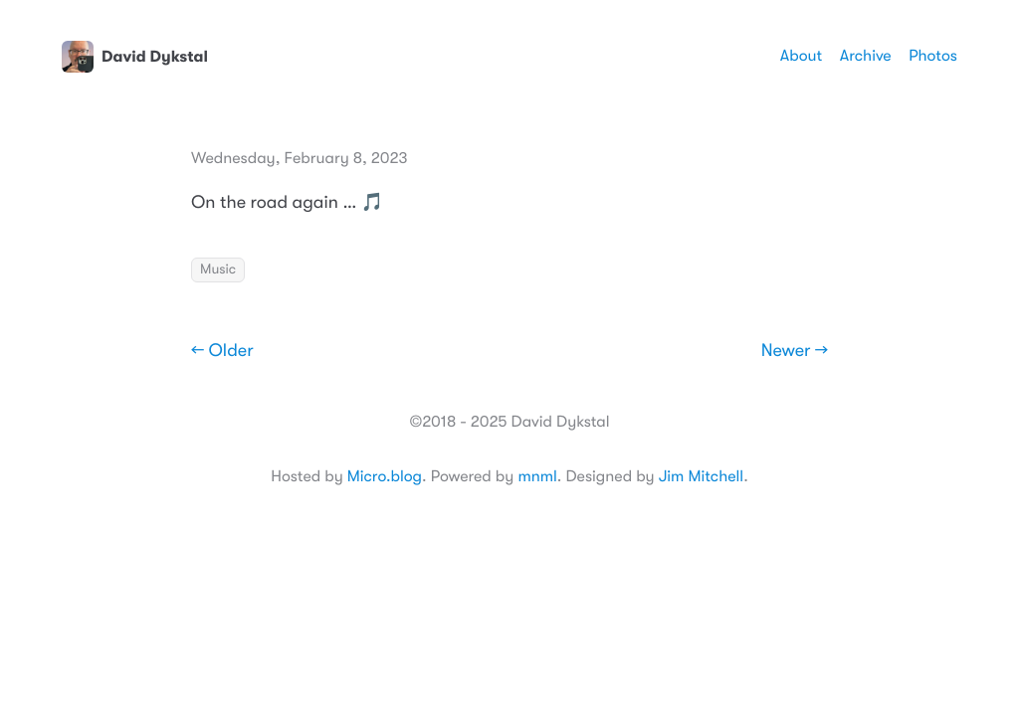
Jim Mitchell (701, 476)
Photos (933, 56)
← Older (222, 351)
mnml (536, 476)
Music (218, 269)
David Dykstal (135, 57)
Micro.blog (384, 476)
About (801, 56)
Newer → (794, 351)
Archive (866, 56)
